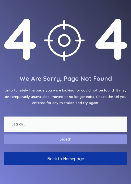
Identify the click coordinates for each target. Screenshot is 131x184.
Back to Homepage (65, 158)
